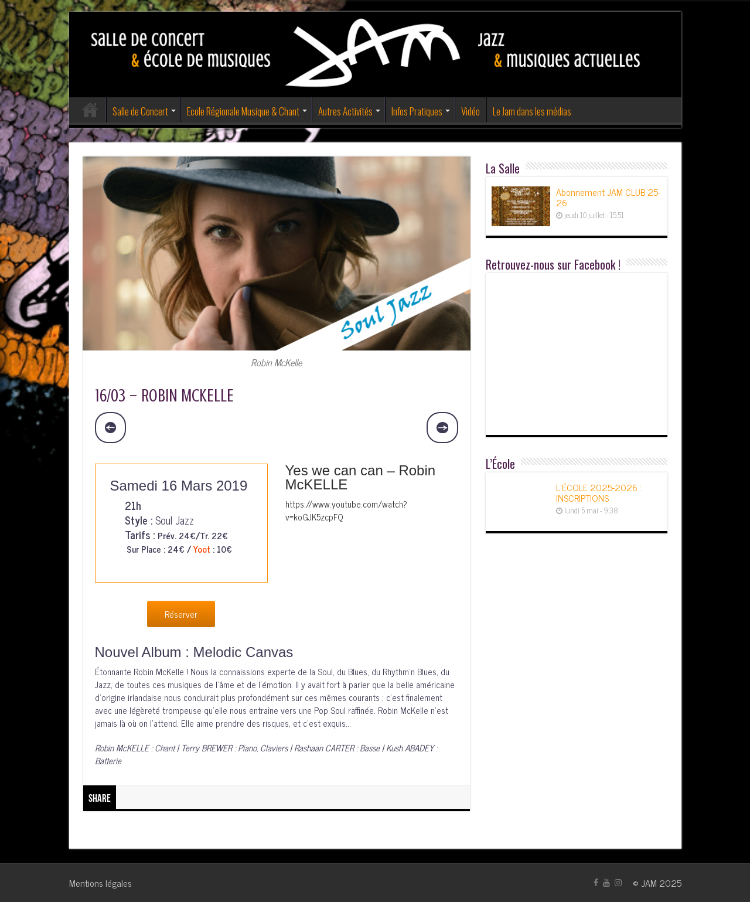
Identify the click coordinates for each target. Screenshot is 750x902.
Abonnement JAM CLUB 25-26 (608, 197)
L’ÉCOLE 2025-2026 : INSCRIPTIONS (599, 492)
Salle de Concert (140, 111)
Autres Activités (345, 111)
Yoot (201, 549)
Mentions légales (100, 882)
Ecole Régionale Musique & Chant (243, 111)
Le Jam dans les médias (532, 111)
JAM (649, 882)
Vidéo (470, 111)
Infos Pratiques (416, 111)
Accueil (90, 109)
